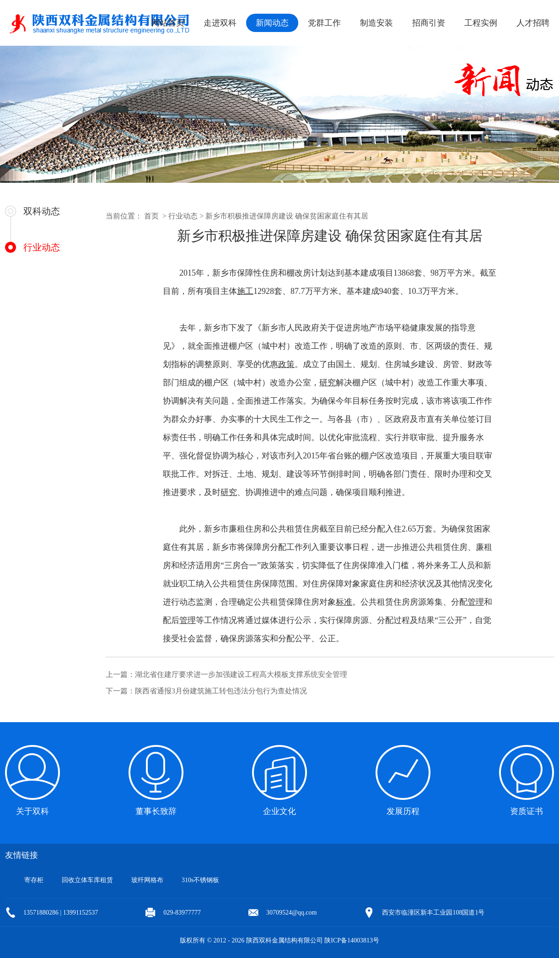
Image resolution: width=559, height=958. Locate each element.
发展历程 (403, 811)
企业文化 (279, 811)
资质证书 (526, 811)
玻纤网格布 (147, 880)
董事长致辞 (156, 811)
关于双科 (32, 811)
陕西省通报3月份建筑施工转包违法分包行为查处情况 (221, 691)
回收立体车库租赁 (87, 880)
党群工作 (324, 22)
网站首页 (167, 22)
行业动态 (41, 247)
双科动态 (41, 211)
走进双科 (220, 22)
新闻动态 (272, 22)
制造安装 (376, 22)
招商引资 (428, 22)
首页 (151, 216)
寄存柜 (33, 880)
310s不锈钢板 (200, 880)
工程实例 (480, 22)
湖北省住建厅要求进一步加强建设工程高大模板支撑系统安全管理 (241, 674)
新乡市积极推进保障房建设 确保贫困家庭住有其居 (286, 216)
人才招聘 (532, 22)
